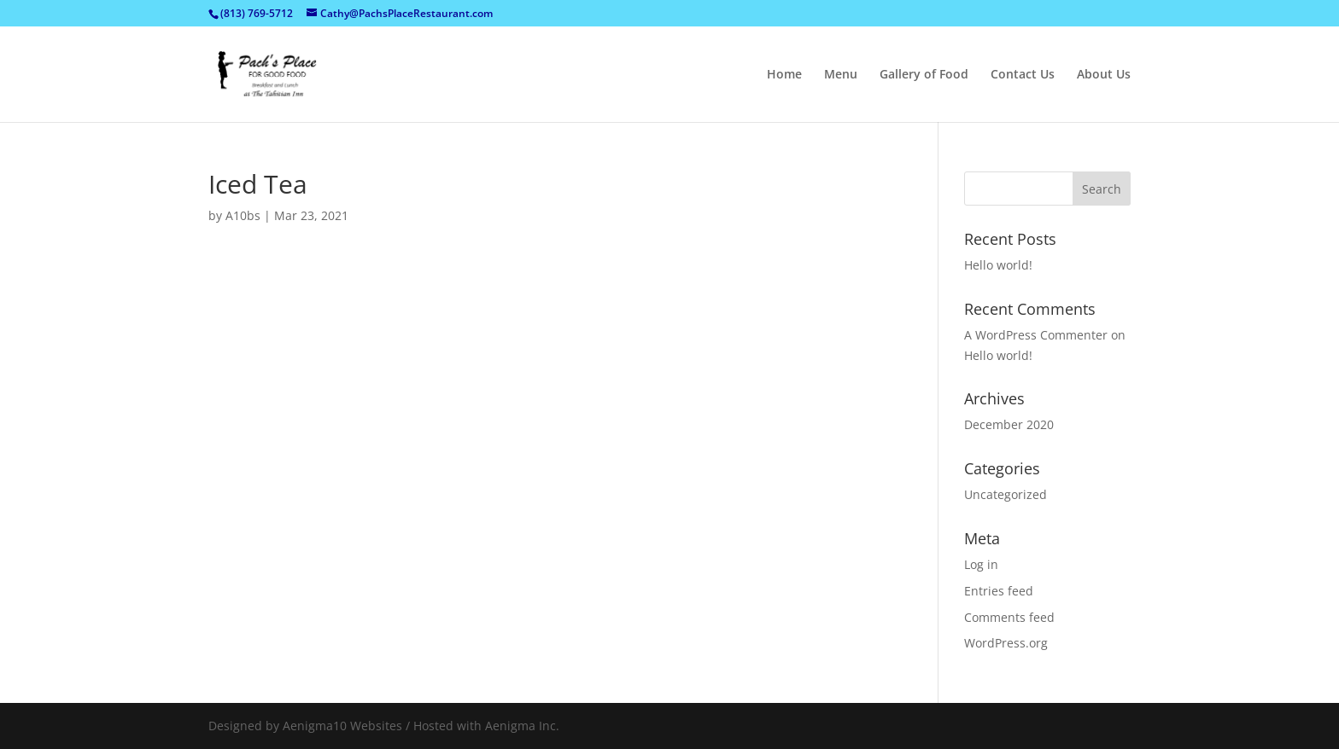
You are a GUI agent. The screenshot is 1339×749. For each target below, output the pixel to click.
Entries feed (998, 591)
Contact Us (1023, 75)
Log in (981, 564)
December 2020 (1009, 424)
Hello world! (998, 265)
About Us (1104, 75)
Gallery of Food (924, 75)
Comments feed (1009, 617)
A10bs (242, 215)
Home (784, 75)
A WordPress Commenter (1036, 335)
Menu (840, 75)
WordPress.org (1006, 643)
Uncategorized (1005, 494)
